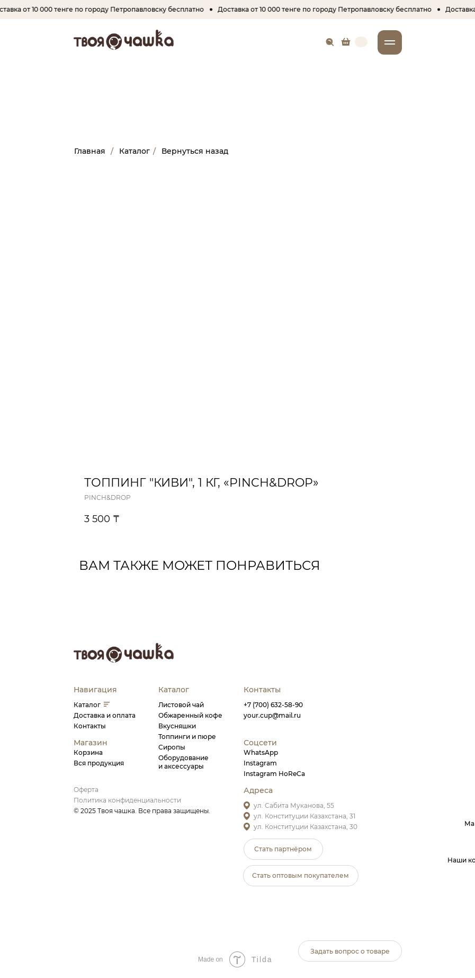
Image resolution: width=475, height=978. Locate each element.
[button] (283, 849)
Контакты (90, 726)
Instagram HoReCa (274, 774)
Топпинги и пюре (187, 737)
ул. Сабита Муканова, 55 (294, 805)
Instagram (260, 763)
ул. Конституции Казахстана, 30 (305, 827)
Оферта (86, 790)
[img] (345, 42)
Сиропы (171, 747)
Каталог (87, 705)
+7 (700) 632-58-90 (273, 705)
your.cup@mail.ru (272, 715)
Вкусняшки (177, 726)
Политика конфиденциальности (127, 800)
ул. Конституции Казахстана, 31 (304, 816)
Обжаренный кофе (190, 715)
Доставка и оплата (105, 715)
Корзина (88, 752)
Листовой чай (181, 705)
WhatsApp (261, 752)
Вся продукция (99, 763)
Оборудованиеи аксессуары (183, 762)
